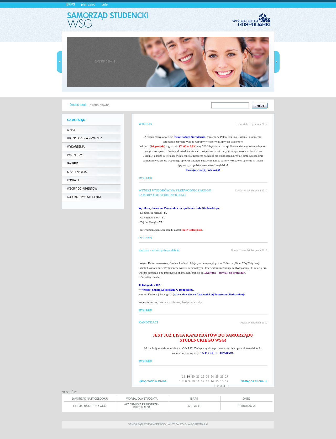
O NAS (71, 129)
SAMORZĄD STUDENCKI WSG (147, 424)
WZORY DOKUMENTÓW (82, 188)
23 (207, 376)
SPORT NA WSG (77, 171)
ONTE (246, 398)
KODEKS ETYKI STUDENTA (84, 197)
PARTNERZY (75, 155)
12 (202, 381)
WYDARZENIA (76, 146)
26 (221, 376)
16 (221, 381)
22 (202, 376)
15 (217, 381)
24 (212, 376)
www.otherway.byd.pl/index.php (183, 302)
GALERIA (72, 163)
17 (226, 381)
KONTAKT (73, 180)
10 (193, 381)
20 (193, 376)
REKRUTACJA (246, 406)
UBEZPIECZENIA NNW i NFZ (84, 138)
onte (105, 4)
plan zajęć (88, 4)
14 (212, 381)
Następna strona (252, 381)
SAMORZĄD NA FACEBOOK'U (89, 398)
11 (198, 381)
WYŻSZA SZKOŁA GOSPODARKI (188, 424)
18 (183, 376)
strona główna (100, 105)
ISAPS (70, 4)
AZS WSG (194, 406)
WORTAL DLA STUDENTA (142, 398)
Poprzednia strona (153, 381)
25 (217, 376)
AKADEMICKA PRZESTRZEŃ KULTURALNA (141, 406)
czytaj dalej (145, 177)
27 (226, 376)
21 (198, 376)
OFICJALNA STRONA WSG (89, 406)
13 (207, 381)
